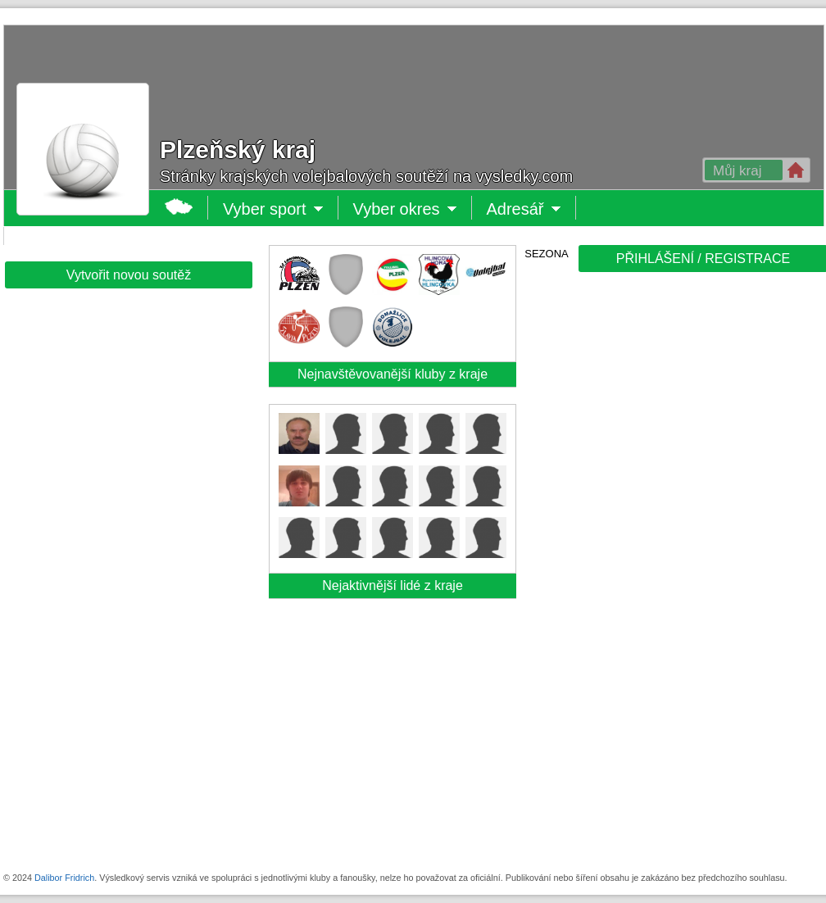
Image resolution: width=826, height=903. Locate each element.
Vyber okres (405, 209)
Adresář (522, 209)
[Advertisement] (631, 534)
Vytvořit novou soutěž (128, 275)
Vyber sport (265, 209)
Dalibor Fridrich (64, 878)
